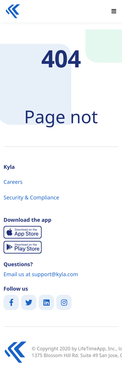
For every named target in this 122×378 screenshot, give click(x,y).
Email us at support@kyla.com (41, 274)
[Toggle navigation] (113, 11)
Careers (13, 181)
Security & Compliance (31, 197)
